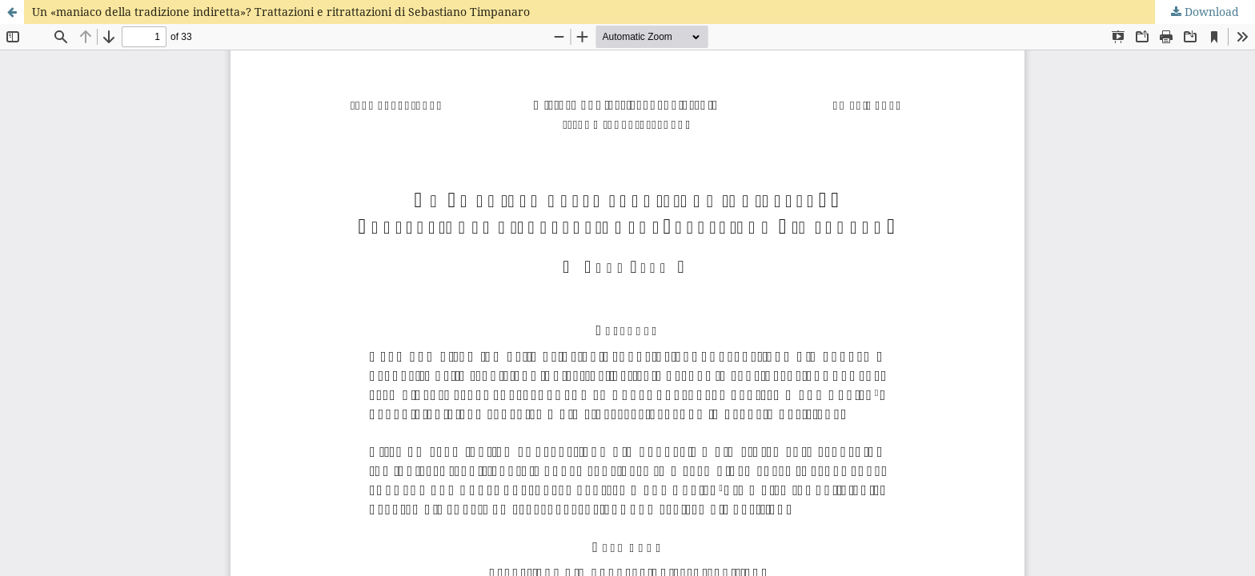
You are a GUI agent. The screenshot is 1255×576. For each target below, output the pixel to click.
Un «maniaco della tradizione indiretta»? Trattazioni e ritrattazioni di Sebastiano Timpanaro (281, 11)
